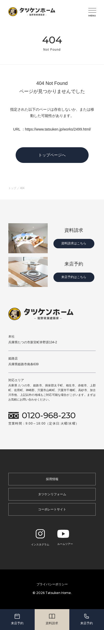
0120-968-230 (49, 415)
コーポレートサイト (52, 509)
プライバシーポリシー (52, 584)
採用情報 (52, 479)
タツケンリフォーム (52, 494)
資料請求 (52, 619)
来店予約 (17, 619)
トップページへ (52, 155)
